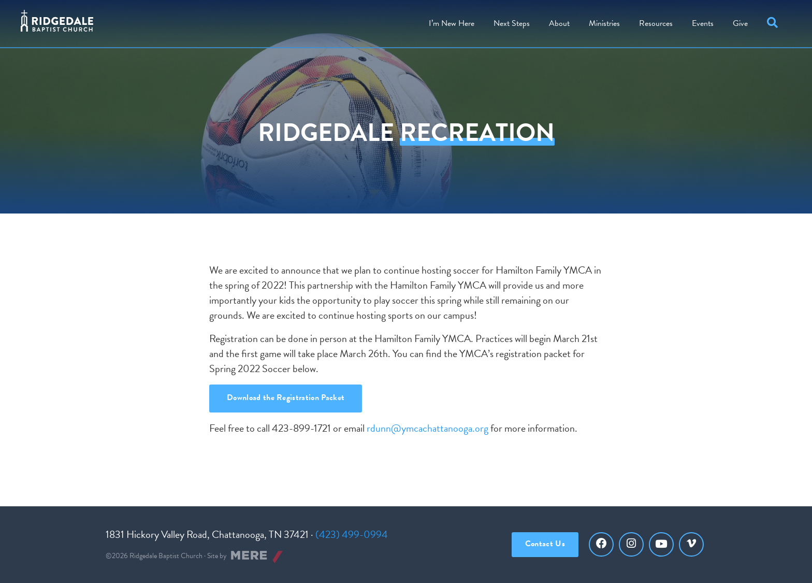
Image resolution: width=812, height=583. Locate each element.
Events (703, 23)
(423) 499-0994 (351, 534)
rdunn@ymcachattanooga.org (427, 428)
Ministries (604, 23)
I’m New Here (451, 23)
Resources (656, 23)
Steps (512, 23)
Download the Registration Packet (285, 397)
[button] (774, 23)
